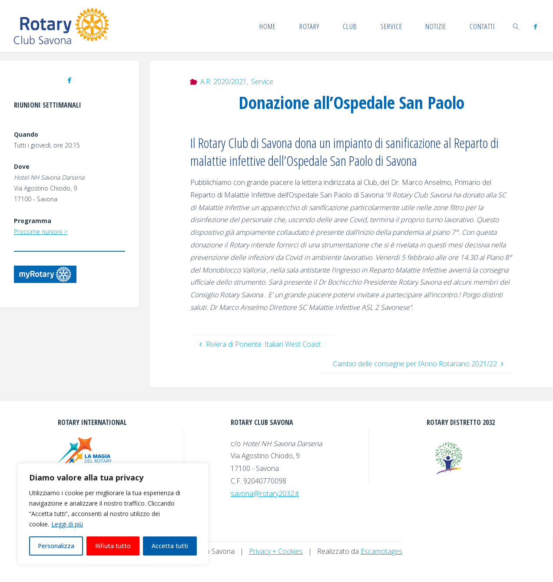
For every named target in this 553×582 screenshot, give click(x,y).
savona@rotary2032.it (265, 493)
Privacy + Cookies (276, 551)
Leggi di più (67, 524)
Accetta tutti (170, 546)
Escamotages (381, 551)
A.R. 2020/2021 (223, 81)
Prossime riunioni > (40, 231)
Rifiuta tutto (113, 546)
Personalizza (56, 546)
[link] (516, 26)
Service (262, 81)
